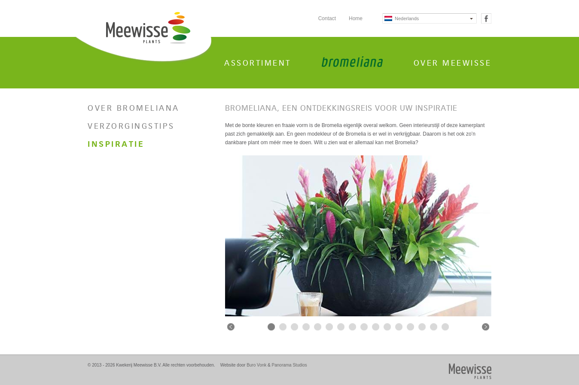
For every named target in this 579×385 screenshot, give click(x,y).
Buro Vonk (256, 365)
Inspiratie (116, 144)
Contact (327, 18)
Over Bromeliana (134, 108)
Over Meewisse (453, 63)
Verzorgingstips (131, 126)
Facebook (486, 18)
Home (356, 18)
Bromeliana (352, 61)
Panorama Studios (289, 365)
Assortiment (257, 63)
